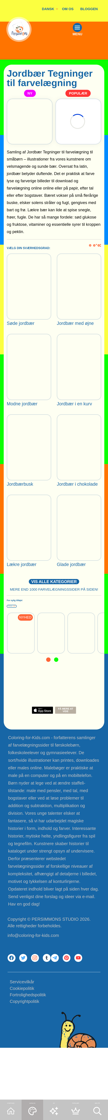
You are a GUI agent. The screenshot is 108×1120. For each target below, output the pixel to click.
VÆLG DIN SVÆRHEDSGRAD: (28, 248)
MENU (88, 52)
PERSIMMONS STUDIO (55, 937)
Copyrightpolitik (24, 1054)
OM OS (67, 9)
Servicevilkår (22, 1034)
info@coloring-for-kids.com (33, 953)
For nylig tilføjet (37, 613)
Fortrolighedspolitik (28, 1047)
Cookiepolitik (22, 1041)
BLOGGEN (89, 9)
